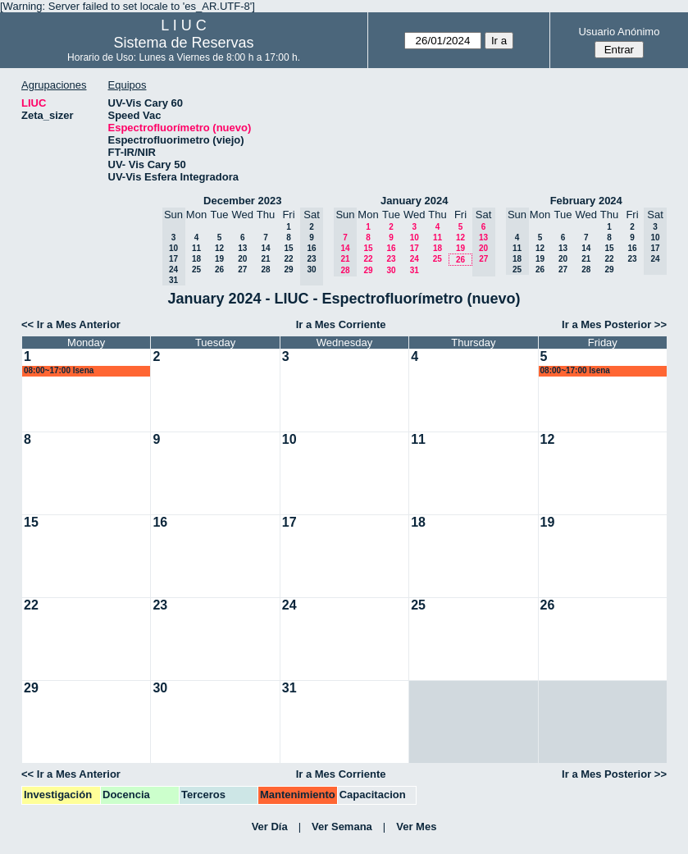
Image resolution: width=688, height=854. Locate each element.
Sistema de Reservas (183, 42)
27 (242, 269)
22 (288, 258)
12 (219, 248)
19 (219, 258)
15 (288, 248)
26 (219, 269)
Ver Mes (416, 826)
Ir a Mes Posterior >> (614, 324)
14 (265, 248)
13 (242, 248)
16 (390, 248)
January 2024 (414, 200)
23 (390, 258)
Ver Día (270, 826)
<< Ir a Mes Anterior (71, 324)
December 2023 (242, 200)
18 (196, 258)
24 (414, 258)
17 (414, 248)
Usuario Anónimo (618, 31)
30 (390, 270)
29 (288, 269)
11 (196, 248)
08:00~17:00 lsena (58, 370)
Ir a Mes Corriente (341, 324)
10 (414, 237)
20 (242, 258)
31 (414, 270)
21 (265, 258)
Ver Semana (342, 826)
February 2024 (586, 200)
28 (265, 269)
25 (196, 269)
